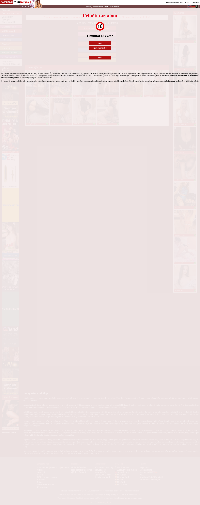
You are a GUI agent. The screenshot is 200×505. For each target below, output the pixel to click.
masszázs (109, 6)
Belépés (195, 2)
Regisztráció (185, 2)
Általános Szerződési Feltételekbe (174, 75)
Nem (100, 57)
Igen (100, 43)
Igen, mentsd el (100, 48)
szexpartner (99, 6)
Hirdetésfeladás (171, 2)
